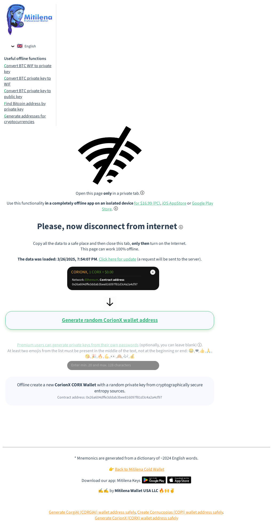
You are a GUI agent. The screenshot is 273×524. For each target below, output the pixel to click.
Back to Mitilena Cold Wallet (139, 469)
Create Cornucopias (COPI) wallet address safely (180, 512)
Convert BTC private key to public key (27, 94)
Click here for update (117, 259)
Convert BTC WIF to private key (27, 69)
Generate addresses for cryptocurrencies (25, 119)
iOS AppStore (174, 203)
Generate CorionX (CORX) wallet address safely (136, 518)
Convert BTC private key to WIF (27, 81)
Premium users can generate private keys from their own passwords (78, 345)
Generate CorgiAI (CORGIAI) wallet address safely (92, 512)
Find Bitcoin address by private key (25, 106)
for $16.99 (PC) (147, 203)
